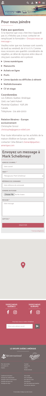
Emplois (3, 368)
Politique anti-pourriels (7, 381)
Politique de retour (5, 383)
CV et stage (10, 89)
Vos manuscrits (4, 366)
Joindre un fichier (9, 191)
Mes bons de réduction (29, 385)
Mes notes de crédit (29, 380)
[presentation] (23, 334)
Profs (6, 75)
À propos (26, 364)
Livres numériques (13, 61)
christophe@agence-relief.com (15, 130)
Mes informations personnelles (31, 383)
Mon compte (27, 376)
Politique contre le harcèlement (8, 380)
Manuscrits (9, 66)
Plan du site (27, 366)
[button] (23, 265)
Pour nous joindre (5, 364)
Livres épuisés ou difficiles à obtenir (22, 79)
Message (5, 200)
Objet (4, 172)
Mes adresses (27, 381)
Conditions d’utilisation (6, 376)
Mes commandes (28, 378)
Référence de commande (11, 181)
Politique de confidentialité (7, 378)
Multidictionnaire (13, 84)
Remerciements (28, 370)
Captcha (6, 219)
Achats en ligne (12, 70)
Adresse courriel (9, 163)
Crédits (26, 368)
